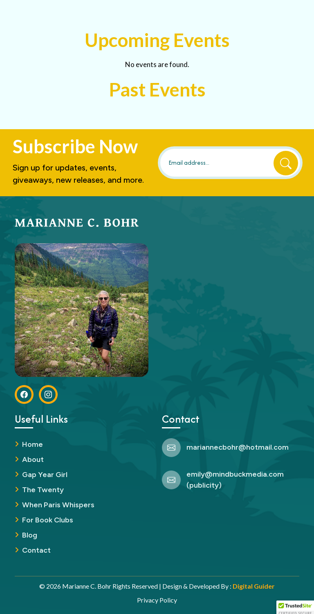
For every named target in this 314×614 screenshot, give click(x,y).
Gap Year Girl (44, 474)
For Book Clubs (47, 519)
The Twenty (43, 489)
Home (32, 444)
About (33, 459)
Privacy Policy (157, 600)
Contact (36, 550)
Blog (29, 535)
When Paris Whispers (58, 504)
